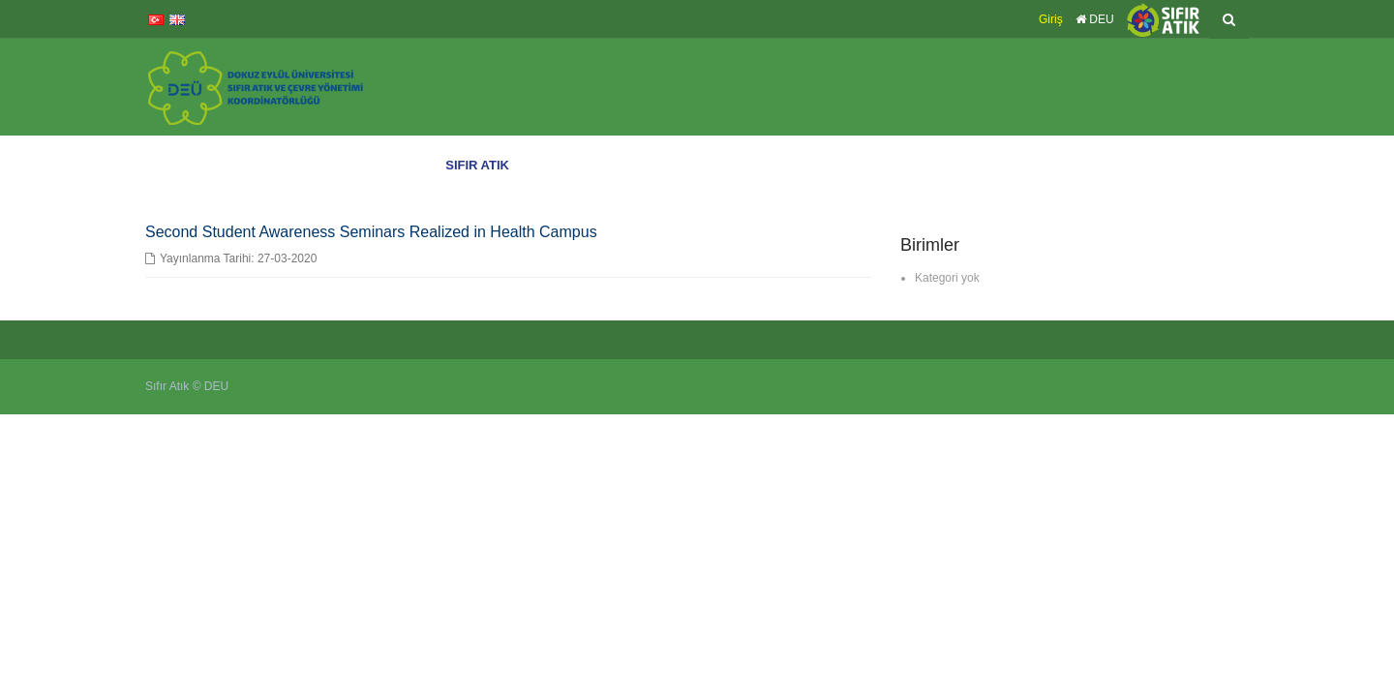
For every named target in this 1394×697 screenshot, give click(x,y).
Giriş (1051, 19)
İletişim (1229, 165)
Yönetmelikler (1089, 165)
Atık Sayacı (1168, 165)
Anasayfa (410, 165)
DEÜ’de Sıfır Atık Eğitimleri (593, 165)
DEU (1095, 19)
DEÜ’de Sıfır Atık (724, 165)
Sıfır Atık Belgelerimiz (840, 165)
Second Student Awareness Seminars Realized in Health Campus (371, 232)
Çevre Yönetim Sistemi (973, 165)
